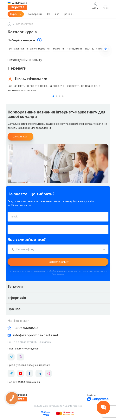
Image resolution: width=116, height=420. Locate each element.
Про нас (67, 14)
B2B (48, 14)
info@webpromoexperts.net (33, 335)
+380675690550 (23, 328)
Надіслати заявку (58, 261)
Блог (56, 14)
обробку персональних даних (63, 271)
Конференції (35, 14)
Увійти (95, 6)
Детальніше (20, 136)
